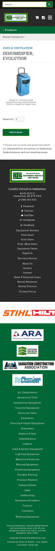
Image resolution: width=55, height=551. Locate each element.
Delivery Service (27, 258)
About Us (27, 263)
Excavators (27, 418)
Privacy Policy (27, 291)
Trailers (27, 505)
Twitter (27, 210)
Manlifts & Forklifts (27, 459)
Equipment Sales (27, 248)
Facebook (27, 206)
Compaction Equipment (27, 402)
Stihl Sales (27, 239)
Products (10, 29)
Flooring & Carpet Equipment (27, 423)
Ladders (27, 443)
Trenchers (27, 510)
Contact (27, 272)
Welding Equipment (27, 516)
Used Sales (27, 235)
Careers (27, 268)
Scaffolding (27, 495)
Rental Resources (27, 281)
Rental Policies (27, 286)
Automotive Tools (27, 397)
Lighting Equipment (27, 454)
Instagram (27, 219)
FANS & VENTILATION (17, 48)
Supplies (27, 253)
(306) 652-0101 (27, 199)
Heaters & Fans (27, 433)
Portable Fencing (27, 474)
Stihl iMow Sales (27, 244)
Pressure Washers (27, 479)
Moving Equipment (27, 464)
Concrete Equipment (27, 407)
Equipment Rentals (27, 230)
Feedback (27, 225)
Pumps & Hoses (27, 485)
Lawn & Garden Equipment (27, 449)
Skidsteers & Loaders (27, 500)
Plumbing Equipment (27, 469)
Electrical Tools (27, 413)
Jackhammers (27, 438)
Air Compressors (27, 392)
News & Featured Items (27, 277)
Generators (27, 428)
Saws (27, 490)
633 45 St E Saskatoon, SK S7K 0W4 (27, 194)
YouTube (27, 215)
